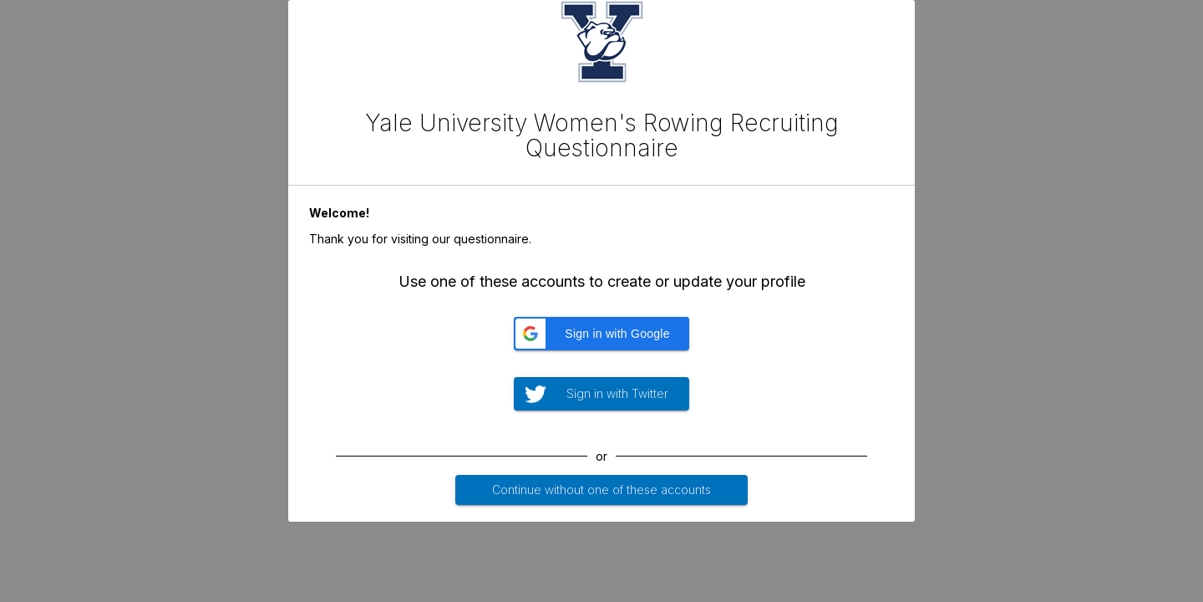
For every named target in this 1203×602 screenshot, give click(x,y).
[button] (601, 333)
